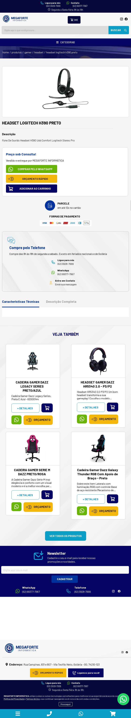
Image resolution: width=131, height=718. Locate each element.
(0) (74, 19)
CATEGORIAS (65, 42)
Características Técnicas (20, 301)
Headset (38, 52)
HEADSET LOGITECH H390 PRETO (61, 52)
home (6, 52)
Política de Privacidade (14, 699)
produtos (17, 52)
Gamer (28, 52)
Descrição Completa (61, 301)
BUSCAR (119, 30)
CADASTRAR (64, 579)
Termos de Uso (33, 699)
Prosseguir (66, 704)
